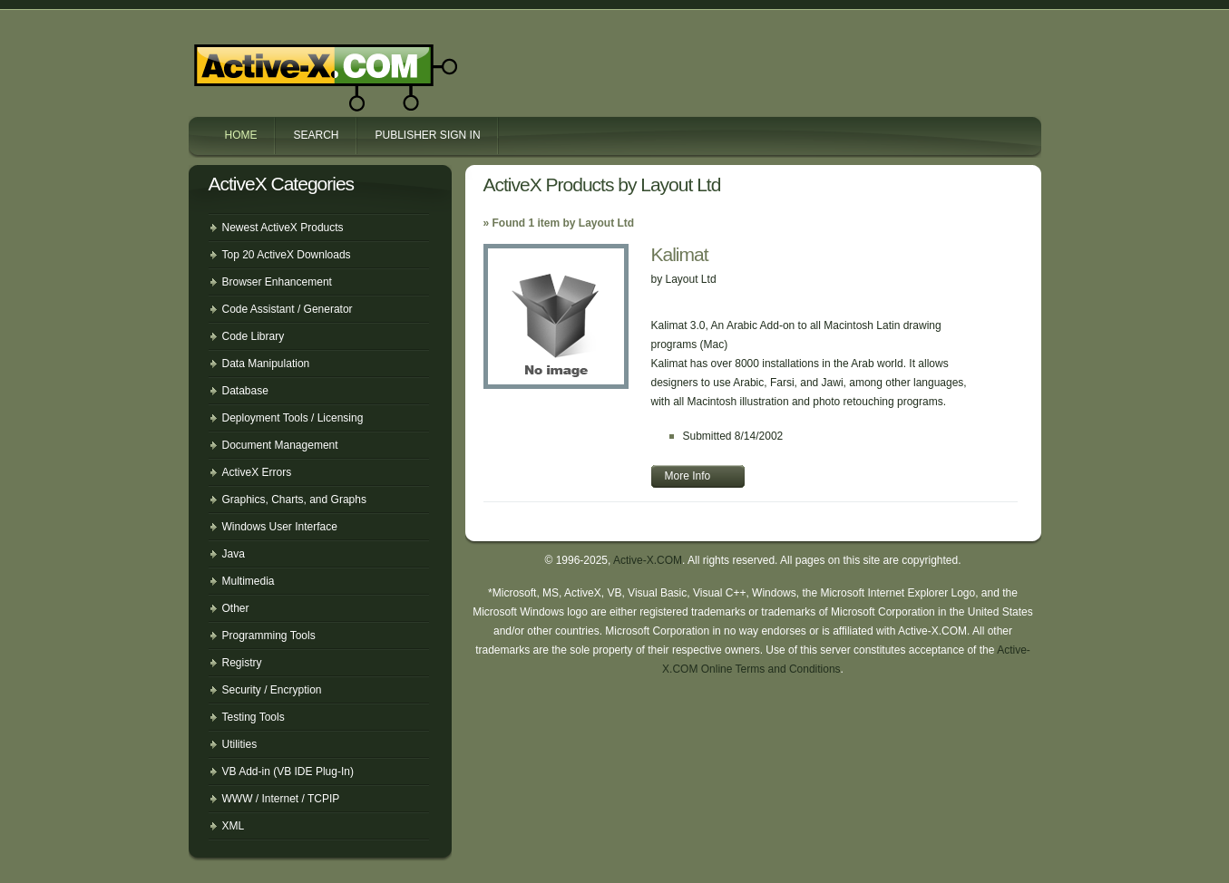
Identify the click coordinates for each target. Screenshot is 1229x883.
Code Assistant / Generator (287, 309)
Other (235, 608)
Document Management (280, 445)
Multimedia (248, 581)
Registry (242, 662)
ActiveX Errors (257, 472)
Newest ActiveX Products (283, 227)
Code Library (253, 336)
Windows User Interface (279, 526)
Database (245, 390)
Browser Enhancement (277, 282)
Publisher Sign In (428, 135)
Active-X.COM (287, 62)
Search (316, 135)
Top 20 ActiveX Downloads (286, 254)
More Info (688, 476)
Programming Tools (269, 635)
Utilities (240, 744)
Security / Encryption (272, 690)
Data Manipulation (266, 363)
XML (233, 826)
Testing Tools (253, 717)
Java (233, 554)
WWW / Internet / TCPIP (281, 798)
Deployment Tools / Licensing (293, 418)
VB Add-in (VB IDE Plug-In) (288, 771)
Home (241, 135)
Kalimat (679, 254)
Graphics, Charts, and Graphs (294, 499)
